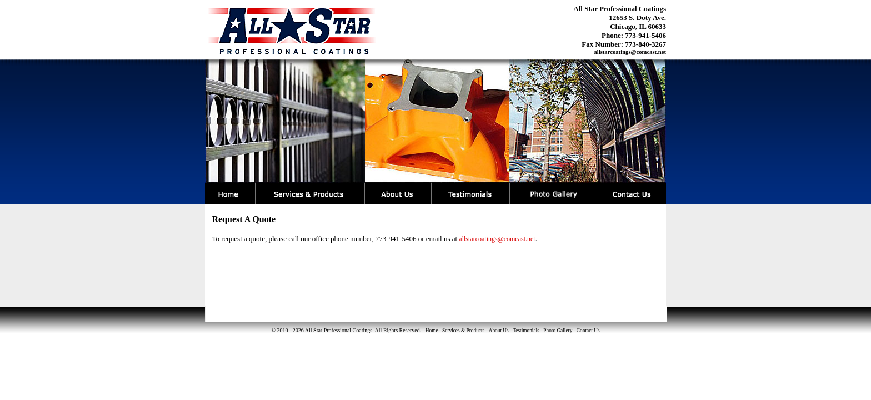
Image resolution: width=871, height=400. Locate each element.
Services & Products (463, 330)
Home (432, 330)
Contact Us (588, 330)
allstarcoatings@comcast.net (630, 52)
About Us (499, 330)
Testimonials (526, 330)
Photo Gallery (557, 330)
